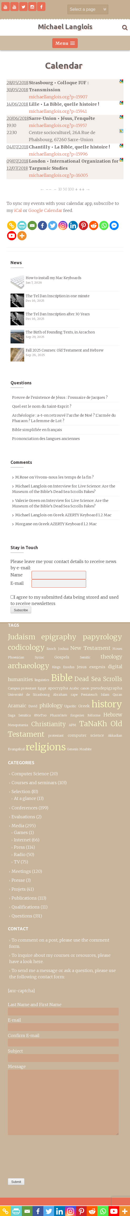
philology (51, 705)
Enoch (51, 649)
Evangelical (16, 749)
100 (71, 189)
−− (48, 189)
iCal (18, 210)
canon (84, 688)
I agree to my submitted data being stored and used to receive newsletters (65, 600)
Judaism (21, 637)
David (32, 706)
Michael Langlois (65, 26)
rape (74, 695)
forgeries (77, 715)
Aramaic (17, 706)
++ (82, 189)
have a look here (26, 961)
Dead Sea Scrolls (98, 679)
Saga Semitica (19, 715)
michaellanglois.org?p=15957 (58, 125)
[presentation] (29, 1155)
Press (19, 847)
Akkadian (115, 735)
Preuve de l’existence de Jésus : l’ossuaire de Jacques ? (60, 397)
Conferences (25, 807)
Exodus (68, 667)
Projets (19, 889)
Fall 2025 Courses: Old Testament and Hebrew (64, 350)
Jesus (82, 667)
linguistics (42, 680)
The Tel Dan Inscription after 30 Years (58, 314)
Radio (19, 854)
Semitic (85, 657)
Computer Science (30, 773)
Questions (22, 915)
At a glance (25, 798)
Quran (117, 695)
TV (17, 861)
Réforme (93, 715)
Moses (117, 649)
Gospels (61, 657)
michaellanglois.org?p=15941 (58, 111)
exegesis (97, 667)
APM (72, 725)
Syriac (39, 657)
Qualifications (26, 907)
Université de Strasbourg (29, 695)
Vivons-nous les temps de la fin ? (64, 477)
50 (65, 189)
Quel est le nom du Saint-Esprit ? (41, 406)
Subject (15, 1051)
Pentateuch (89, 695)
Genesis (72, 749)
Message (17, 1066)
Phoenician (16, 657)
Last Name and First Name (34, 1004)
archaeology (28, 665)
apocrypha (58, 688)
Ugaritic (70, 706)
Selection (21, 791)
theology (111, 657)
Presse (18, 880)
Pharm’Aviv (58, 715)
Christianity (48, 724)
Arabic (74, 688)
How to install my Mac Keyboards (53, 278)
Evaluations (23, 816)
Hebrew (112, 714)
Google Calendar (45, 210)
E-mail (17, 583)
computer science (86, 735)
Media (18, 825)
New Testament (90, 648)
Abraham (60, 695)
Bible (61, 677)
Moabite (85, 749)
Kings (56, 667)
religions (46, 747)
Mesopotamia (18, 725)
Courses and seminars (34, 782)
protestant (56, 735)
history (107, 704)
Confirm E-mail (23, 1035)
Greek (84, 706)
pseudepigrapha (106, 688)
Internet (22, 839)
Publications (24, 898)
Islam (105, 695)
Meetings (21, 871)
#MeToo (40, 715)
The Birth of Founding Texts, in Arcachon (60, 332)
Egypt (42, 688)
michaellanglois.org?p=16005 (58, 175)
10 (60, 189)
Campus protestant (22, 688)
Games (21, 832)
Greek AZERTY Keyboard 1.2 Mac (82, 515)
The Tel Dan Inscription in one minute (58, 296)
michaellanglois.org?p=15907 (58, 96)
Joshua (63, 649)
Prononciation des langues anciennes (46, 438)
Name (17, 574)
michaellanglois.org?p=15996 (58, 154)
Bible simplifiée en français (37, 429)
